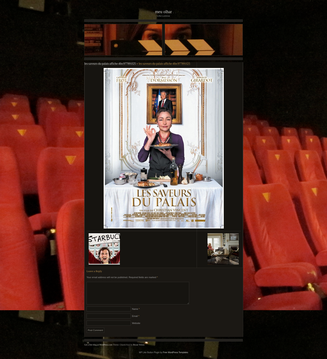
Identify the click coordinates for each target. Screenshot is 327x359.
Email (135, 321)
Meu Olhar (163, 11)
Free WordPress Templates (175, 357)
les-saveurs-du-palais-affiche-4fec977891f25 (110, 63)
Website (136, 328)
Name (136, 314)
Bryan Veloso (138, 350)
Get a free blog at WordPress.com (98, 350)
